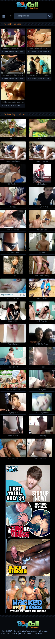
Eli (9, 105)
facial (49, 79)
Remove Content (25, 633)
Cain (35, 79)
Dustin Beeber (20, 52)
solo (35, 52)
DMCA (14, 633)
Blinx (32, 52)
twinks (50, 52)
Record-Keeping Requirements (25, 631)
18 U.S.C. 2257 (6, 631)
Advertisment (44, 631)
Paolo (40, 79)
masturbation (43, 52)
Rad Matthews (9, 52)
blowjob (13, 105)
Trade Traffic (5, 633)
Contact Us (38, 633)
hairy (44, 79)
